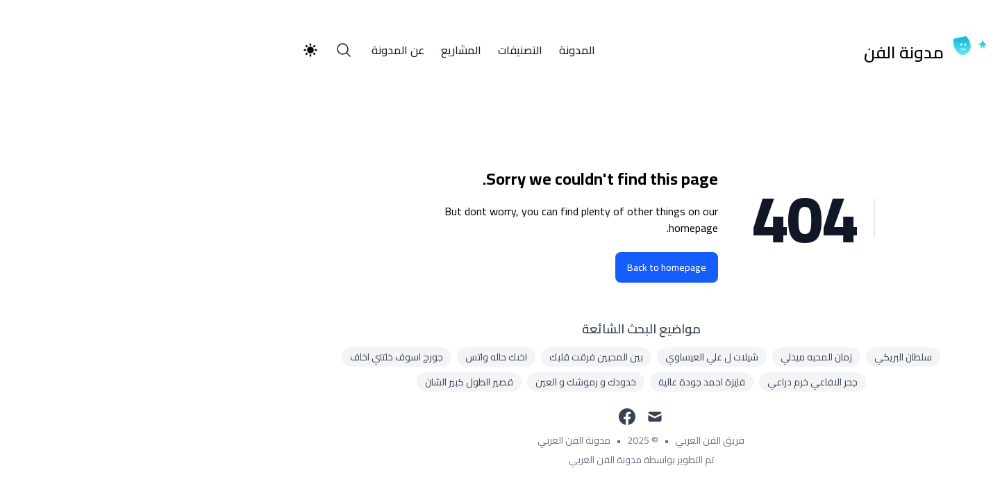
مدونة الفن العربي (433, 440)
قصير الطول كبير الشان (328, 382)
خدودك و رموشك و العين (444, 382)
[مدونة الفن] (789, 50)
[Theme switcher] (169, 50)
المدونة (436, 50)
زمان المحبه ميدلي (675, 357)
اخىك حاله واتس (355, 357)
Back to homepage (525, 267)
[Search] (202, 50)
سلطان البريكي (762, 357)
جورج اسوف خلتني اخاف (255, 357)
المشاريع (320, 50)
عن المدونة (257, 50)
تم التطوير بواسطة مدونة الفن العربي (500, 460)
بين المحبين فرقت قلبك (455, 357)
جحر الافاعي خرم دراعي (671, 382)
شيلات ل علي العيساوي (570, 357)
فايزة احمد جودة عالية (560, 382)
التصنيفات (379, 50)
